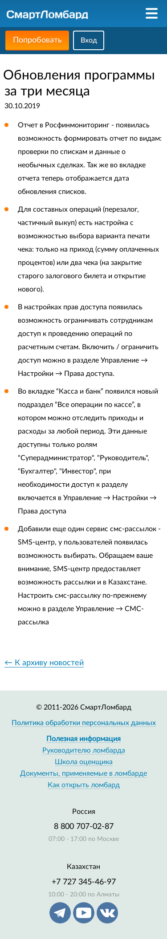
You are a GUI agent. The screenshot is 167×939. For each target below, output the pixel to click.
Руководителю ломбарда (83, 750)
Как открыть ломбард (84, 785)
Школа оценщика (84, 761)
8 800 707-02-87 (84, 827)
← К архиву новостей (44, 663)
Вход (89, 40)
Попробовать (37, 40)
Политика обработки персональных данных (84, 722)
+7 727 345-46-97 (84, 882)
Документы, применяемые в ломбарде (83, 773)
